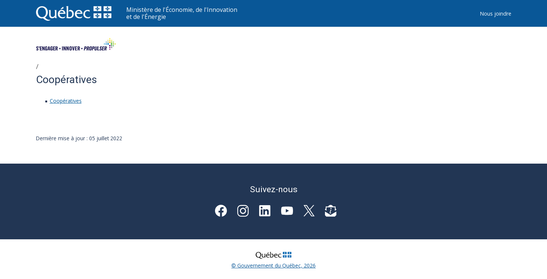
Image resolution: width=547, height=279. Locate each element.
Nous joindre (495, 13)
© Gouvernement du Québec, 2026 (273, 265)
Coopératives (66, 100)
